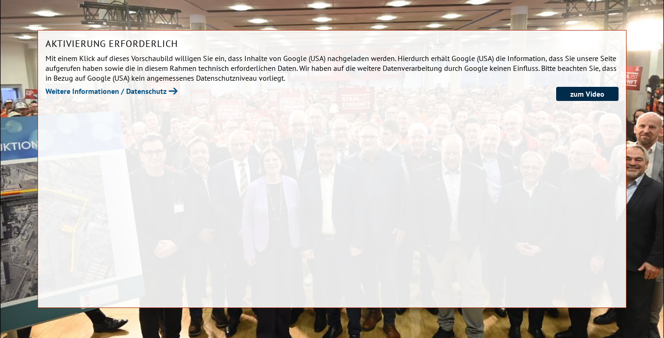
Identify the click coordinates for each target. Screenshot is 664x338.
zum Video (587, 94)
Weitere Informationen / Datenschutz (105, 91)
